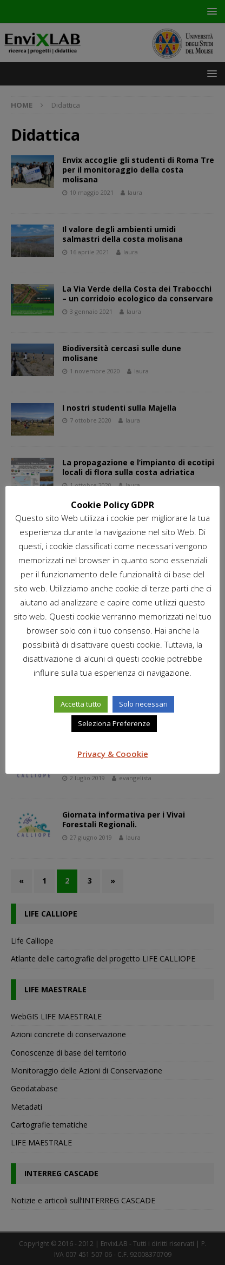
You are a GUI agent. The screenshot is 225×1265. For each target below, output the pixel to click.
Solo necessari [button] (143, 704)
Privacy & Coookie (112, 753)
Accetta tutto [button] (81, 704)
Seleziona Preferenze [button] (114, 723)
